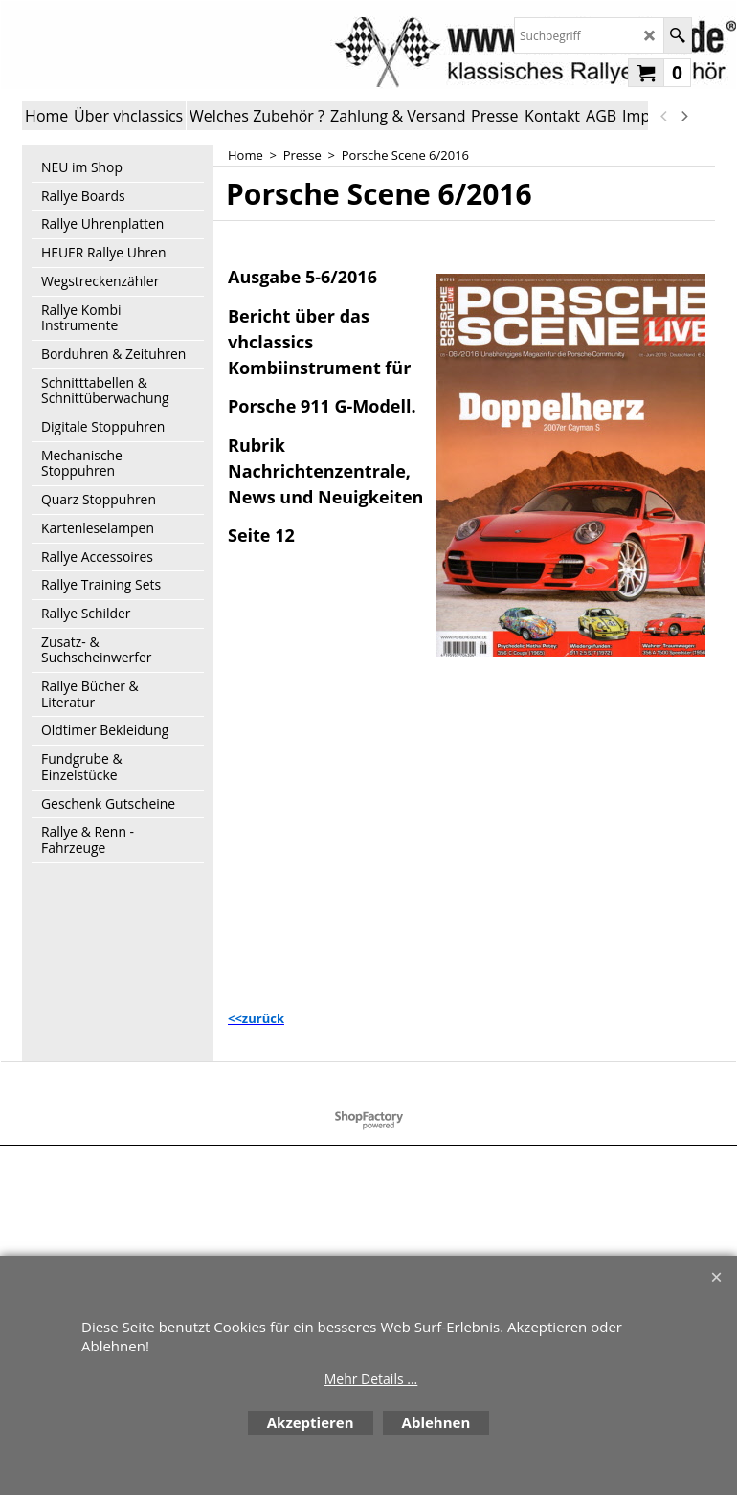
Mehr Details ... (371, 1379)
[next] (683, 115)
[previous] (664, 115)
